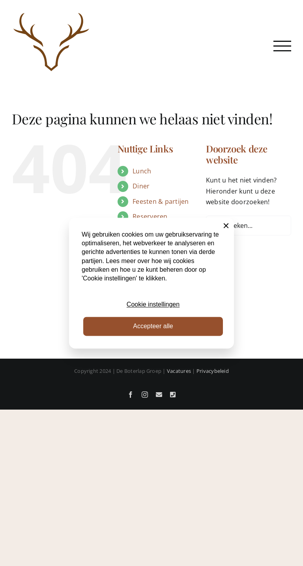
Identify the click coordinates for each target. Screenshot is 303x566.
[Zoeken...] (248, 225)
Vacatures (179, 370)
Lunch (142, 171)
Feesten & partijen (161, 201)
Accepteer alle (153, 326)
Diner (141, 186)
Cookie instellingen (153, 304)
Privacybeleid (212, 370)
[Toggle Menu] (282, 46)
